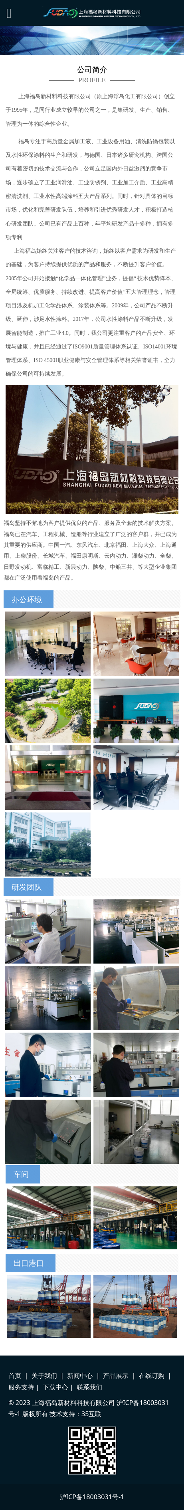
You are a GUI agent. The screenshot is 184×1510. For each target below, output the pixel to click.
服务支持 (21, 1387)
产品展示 (116, 1375)
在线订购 (151, 1375)
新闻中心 (80, 1375)
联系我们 (89, 1387)
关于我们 (44, 1375)
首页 (14, 1375)
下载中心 (55, 1387)
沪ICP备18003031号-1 (92, 1496)
